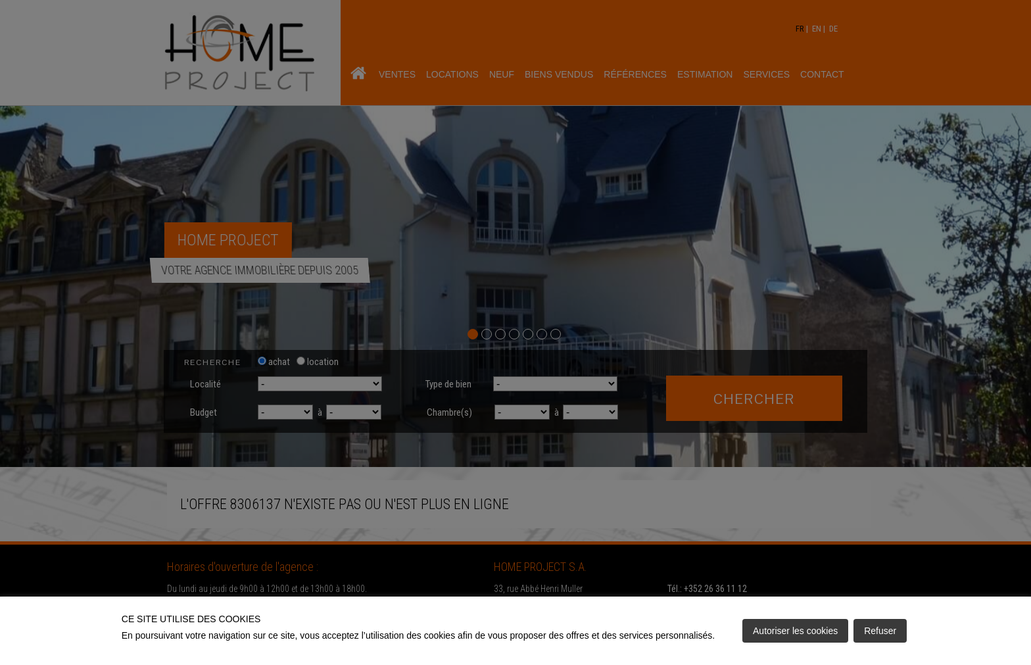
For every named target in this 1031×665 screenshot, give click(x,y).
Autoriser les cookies (795, 631)
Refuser (880, 631)
